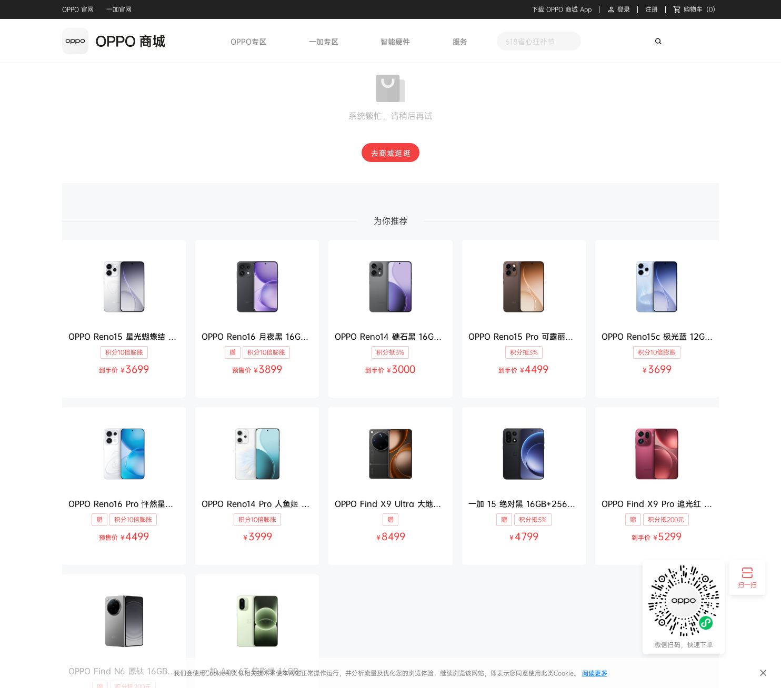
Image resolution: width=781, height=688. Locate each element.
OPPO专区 (248, 41)
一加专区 (323, 41)
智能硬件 (395, 41)
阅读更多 (594, 673)
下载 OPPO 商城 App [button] (562, 9)
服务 (460, 41)
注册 (651, 9)
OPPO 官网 (78, 9)
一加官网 (119, 9)
